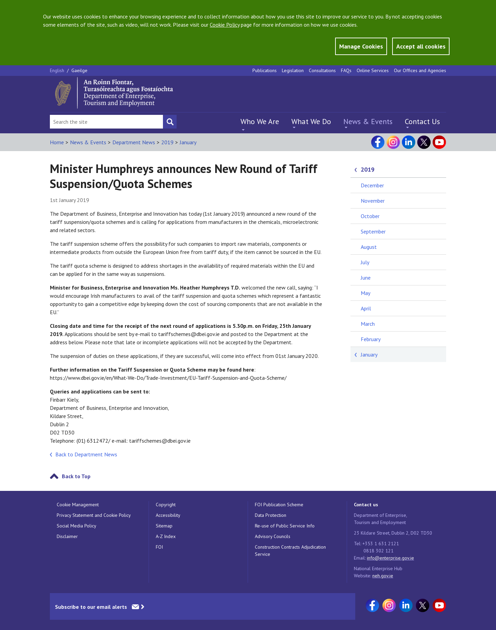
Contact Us (422, 121)
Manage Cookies (361, 46)
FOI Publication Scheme (279, 504)
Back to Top (76, 476)
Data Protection (270, 515)
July (365, 262)
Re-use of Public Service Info (285, 526)
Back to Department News (86, 454)
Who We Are (259, 121)
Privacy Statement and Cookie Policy (94, 515)
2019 (167, 142)
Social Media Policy (76, 526)
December (372, 185)
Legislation (293, 70)
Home (57, 142)
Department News (133, 142)
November (373, 200)
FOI (159, 547)
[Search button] (170, 122)
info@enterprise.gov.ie (390, 558)
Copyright (166, 504)
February (371, 339)
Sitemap (164, 526)
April (366, 308)
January (188, 142)
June (366, 277)
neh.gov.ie (382, 576)
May (365, 293)
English (58, 70)
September (373, 231)
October (370, 216)
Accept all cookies (420, 46)
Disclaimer (67, 536)
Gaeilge (79, 70)
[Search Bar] (106, 122)
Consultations (322, 70)
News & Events (367, 121)
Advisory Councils (272, 536)
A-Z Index (166, 536)
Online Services (373, 70)
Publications (264, 70)
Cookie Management (78, 504)
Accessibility (168, 515)
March (368, 323)
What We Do (311, 121)
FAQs (346, 70)
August (369, 246)
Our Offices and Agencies (420, 70)
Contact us (366, 504)
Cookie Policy (224, 24)
